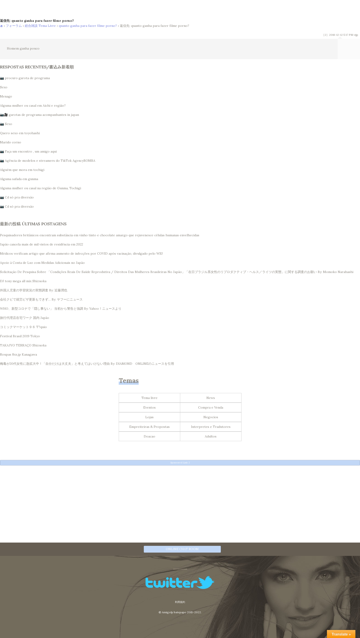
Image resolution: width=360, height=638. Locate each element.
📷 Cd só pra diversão (17, 197)
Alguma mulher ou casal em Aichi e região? (33, 105)
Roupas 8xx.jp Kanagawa (18, 354)
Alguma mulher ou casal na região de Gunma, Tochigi (40, 188)
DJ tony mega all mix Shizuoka (23, 281)
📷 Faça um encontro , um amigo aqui (28, 151)
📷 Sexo (6, 124)
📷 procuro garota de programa (25, 78)
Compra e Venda (210, 407)
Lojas (149, 417)
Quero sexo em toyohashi (20, 133)
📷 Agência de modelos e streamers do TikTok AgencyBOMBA (47, 161)
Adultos (211, 436)
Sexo (3, 87)
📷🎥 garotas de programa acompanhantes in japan (39, 115)
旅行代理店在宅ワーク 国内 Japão (24, 318)
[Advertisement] (138, 501)
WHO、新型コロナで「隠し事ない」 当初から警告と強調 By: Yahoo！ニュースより (60, 308)
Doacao (149, 436)
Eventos (149, 407)
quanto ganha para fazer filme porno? (88, 26)
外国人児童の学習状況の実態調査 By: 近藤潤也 (33, 290)
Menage (6, 96)
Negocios (210, 417)
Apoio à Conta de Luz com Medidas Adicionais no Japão (42, 263)
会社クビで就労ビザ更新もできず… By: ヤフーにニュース (41, 299)
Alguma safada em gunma (19, 179)
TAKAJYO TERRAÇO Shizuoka (23, 345)
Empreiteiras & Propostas (149, 427)
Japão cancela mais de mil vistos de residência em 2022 (41, 244)
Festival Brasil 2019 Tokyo (20, 336)
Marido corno (10, 142)
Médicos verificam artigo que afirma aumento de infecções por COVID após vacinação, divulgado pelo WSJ (81, 253)
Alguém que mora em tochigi (22, 170)
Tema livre (149, 398)
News (210, 398)
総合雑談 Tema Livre (40, 26)
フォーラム (14, 26)
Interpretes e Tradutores (211, 427)
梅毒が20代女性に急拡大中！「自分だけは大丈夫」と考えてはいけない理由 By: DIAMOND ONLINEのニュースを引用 (87, 364)
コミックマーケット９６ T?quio (23, 327)
